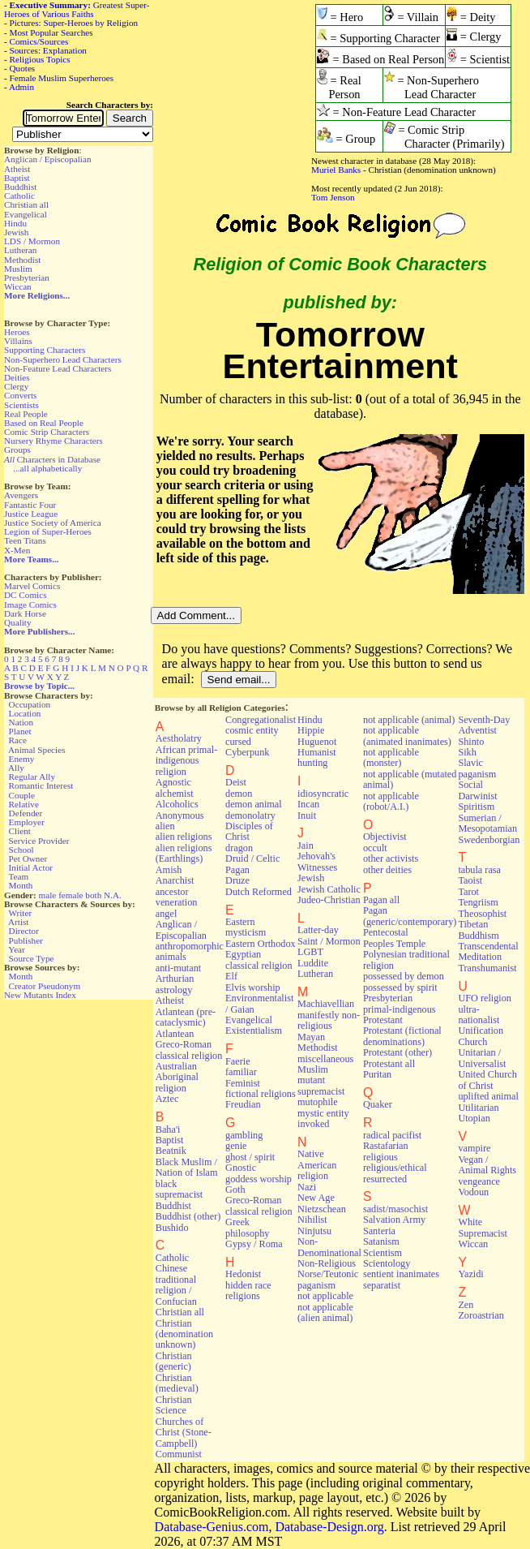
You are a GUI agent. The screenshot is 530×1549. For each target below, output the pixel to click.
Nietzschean (321, 1209)
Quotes (23, 68)
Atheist (17, 169)
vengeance (479, 1181)
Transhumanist (487, 968)
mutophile (317, 1102)
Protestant (383, 1020)
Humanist (316, 752)
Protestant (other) (397, 1052)
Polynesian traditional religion (406, 959)
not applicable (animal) (409, 719)
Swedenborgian (488, 839)
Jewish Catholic (329, 889)
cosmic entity (252, 730)
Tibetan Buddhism (478, 929)
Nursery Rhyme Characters (53, 440)
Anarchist (175, 880)
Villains (18, 341)
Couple (22, 795)
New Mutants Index (40, 995)
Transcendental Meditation (488, 951)
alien (165, 826)
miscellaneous (325, 1059)
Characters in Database (52, 459)
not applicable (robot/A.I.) (391, 801)
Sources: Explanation (48, 50)
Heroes (17, 332)
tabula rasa (479, 870)
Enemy (22, 759)
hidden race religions (248, 1291)
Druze (237, 880)
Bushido (172, 1227)
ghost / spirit (250, 1157)
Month (21, 885)
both (93, 895)
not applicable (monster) (391, 757)
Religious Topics (40, 59)
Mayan (311, 1037)
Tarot (468, 891)
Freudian (243, 1104)
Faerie (237, 1061)
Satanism (381, 1241)
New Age (316, 1197)
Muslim (18, 268)
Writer (20, 913)
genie (236, 1145)
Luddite (312, 963)
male (48, 895)
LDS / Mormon (32, 241)
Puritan (377, 1074)
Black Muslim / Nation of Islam (187, 1167)
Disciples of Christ (249, 831)
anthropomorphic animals (190, 951)
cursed (238, 741)
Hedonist (243, 1274)
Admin (21, 87)
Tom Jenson (333, 197)
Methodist (22, 260)
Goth (235, 1189)
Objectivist (385, 836)
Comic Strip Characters (46, 432)
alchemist (175, 793)
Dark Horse (25, 613)
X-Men (17, 550)
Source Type (31, 958)
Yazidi (470, 1274)
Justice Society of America (52, 522)
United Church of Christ (487, 1080)
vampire (474, 1148)
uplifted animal (488, 1096)
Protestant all (389, 1063)
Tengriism (478, 902)
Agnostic (173, 782)
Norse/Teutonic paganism (327, 1279)
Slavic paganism (477, 768)
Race (18, 740)
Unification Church (480, 1036)
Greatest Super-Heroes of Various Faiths (76, 9)
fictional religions (260, 1093)
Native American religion (316, 1164)
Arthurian (175, 978)
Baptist (17, 178)
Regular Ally (32, 776)
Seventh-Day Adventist (484, 725)
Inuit (306, 815)
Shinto (471, 741)
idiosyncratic (322, 793)
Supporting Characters (44, 350)
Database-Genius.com (212, 1527)
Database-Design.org (329, 1527)
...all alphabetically (47, 468)
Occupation (30, 704)
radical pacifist (392, 1135)
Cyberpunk (247, 752)
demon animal (253, 804)
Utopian (473, 1118)
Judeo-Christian (328, 900)
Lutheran (20, 250)
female (70, 895)
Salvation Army (394, 1219)
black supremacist (179, 1189)
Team (18, 876)
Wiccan (18, 286)
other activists (390, 858)
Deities (17, 377)
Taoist (470, 880)
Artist (18, 922)
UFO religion (484, 998)
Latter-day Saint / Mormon (329, 935)
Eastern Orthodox (260, 943)
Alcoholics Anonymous (180, 809)
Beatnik (171, 1150)
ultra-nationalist (478, 1015)
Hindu (15, 223)
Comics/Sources (39, 41)
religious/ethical (395, 1167)
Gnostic (240, 1167)
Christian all (26, 204)
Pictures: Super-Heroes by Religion (74, 23)
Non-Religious (326, 1263)
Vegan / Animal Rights (487, 1165)
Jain (305, 845)
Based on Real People (43, 423)
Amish (169, 870)
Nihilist (312, 1219)
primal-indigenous (399, 1009)
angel (166, 913)
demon (238, 793)
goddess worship (258, 1179)
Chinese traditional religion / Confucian (176, 1284)
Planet (20, 731)
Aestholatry (179, 738)
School (21, 849)
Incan (308, 804)
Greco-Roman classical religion (259, 1205)
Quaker (377, 1104)
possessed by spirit (400, 987)
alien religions (184, 836)
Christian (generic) (174, 1361)
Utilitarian (478, 1107)
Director (24, 931)
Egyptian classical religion (259, 959)
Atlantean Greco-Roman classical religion (189, 1044)
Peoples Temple (394, 943)
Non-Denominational (329, 1247)
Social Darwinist (477, 790)
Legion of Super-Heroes (48, 531)
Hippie (310, 730)
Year (16, 949)
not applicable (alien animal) (325, 1312)
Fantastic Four (30, 505)
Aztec (167, 1098)
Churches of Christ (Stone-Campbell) (184, 1432)
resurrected (385, 1179)
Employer (27, 822)
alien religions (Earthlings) (184, 853)
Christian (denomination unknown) (184, 1334)
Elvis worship (252, 987)
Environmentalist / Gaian (259, 1003)
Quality (18, 622)
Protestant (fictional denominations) (402, 1036)
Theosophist (482, 913)
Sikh (467, 752)
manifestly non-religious (328, 1020)
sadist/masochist (395, 1209)
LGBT (310, 951)
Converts (20, 395)
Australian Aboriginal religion (177, 1077)
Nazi (306, 1187)
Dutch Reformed (258, 891)
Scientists (21, 405)
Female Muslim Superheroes (62, 78)
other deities (387, 870)
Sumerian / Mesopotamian (487, 823)
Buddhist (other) (188, 1216)
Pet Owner (28, 858)
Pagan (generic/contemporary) (410, 916)
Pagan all (381, 900)
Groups (17, 449)
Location (25, 713)
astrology (174, 990)
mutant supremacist (320, 1085)
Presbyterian (26, 277)
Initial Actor (31, 867)
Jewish (16, 232)
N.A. (113, 895)
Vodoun (473, 1192)
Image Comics (30, 604)
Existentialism (253, 1030)
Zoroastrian (480, 1315)
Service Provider (39, 840)
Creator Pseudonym (45, 986)
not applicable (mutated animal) (410, 779)
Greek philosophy (247, 1227)
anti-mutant (178, 968)
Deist (235, 782)
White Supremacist (482, 1227)
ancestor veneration (177, 897)
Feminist (242, 1083)
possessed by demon (403, 976)
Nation (21, 722)
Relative (24, 804)
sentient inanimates (401, 1274)
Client (20, 831)
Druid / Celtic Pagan (252, 864)
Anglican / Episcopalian (48, 159)
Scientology (386, 1263)
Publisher (26, 940)
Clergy (16, 386)
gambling (244, 1135)
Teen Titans (25, 540)
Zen (465, 1304)
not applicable (325, 1296)
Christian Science (174, 1405)
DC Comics (25, 595)
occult (375, 848)
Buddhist (20, 186)
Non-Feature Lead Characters (57, 368)
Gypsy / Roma (254, 1244)
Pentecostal (385, 932)
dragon (239, 848)
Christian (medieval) (177, 1383)
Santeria (379, 1231)
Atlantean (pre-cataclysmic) (186, 1017)
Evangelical (25, 214)
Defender (26, 813)
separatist (381, 1285)
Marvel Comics (32, 586)
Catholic (19, 195)
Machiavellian (325, 1003)
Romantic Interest (41, 785)
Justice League (31, 513)
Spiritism (476, 806)
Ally (16, 767)
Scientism (382, 1253)
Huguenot (316, 741)
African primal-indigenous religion (186, 760)
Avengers (21, 495)
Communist (179, 1454)
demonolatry (250, 815)
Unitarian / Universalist (482, 1058)
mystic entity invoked (323, 1118)
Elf (231, 976)
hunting (312, 762)
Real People (26, 414)
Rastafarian (385, 1145)
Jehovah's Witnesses (317, 861)
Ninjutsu (314, 1231)
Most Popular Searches (51, 32)
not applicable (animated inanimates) (407, 736)
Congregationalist (260, 719)
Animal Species (37, 750)
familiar (241, 1072)
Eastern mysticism (245, 927)
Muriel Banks (336, 169)
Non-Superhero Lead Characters (63, 359)
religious (380, 1157)
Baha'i (168, 1129)
